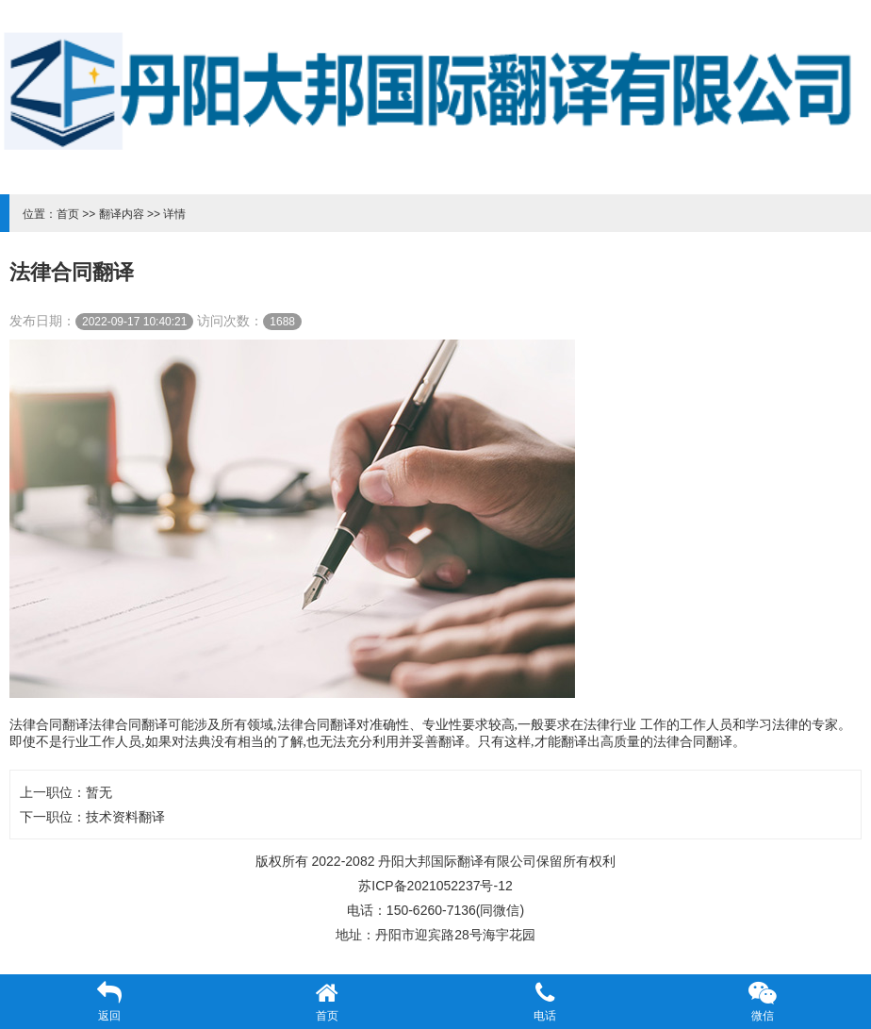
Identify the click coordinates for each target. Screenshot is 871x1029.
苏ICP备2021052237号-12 (435, 885)
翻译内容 (121, 214)
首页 (68, 214)
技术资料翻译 (125, 816)
